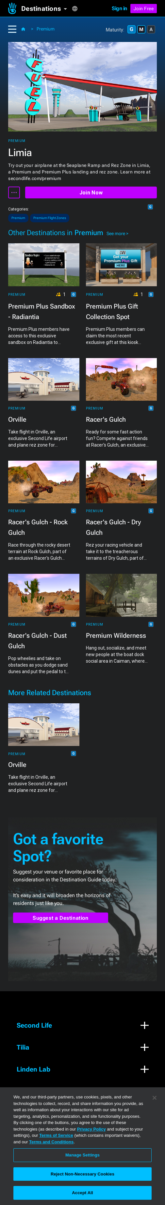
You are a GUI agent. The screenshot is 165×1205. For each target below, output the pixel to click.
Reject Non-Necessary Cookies (82, 1174)
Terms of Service (56, 1135)
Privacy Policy (91, 1129)
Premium (46, 28)
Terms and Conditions (51, 1141)
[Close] (154, 1098)
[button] (46, 8)
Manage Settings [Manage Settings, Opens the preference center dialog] (82, 1155)
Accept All (82, 1192)
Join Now (91, 193)
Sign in (119, 8)
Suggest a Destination (61, 918)
